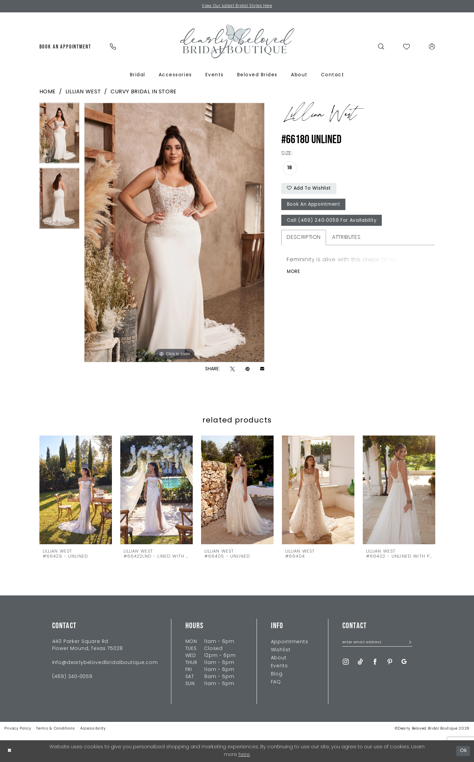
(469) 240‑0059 (72, 676)
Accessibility (93, 729)
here (244, 754)
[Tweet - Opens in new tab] (232, 369)
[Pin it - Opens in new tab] (247, 369)
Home (47, 92)
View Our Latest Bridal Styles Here (237, 6)
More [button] (294, 273)
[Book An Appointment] (65, 46)
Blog (277, 674)
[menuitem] (65, 46)
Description (304, 239)
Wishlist (281, 650)
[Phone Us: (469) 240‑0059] (113, 46)
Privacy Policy (17, 729)
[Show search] (380, 46)
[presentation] (75, 489)
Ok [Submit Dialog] (463, 750)
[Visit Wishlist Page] (406, 46)
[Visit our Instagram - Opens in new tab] (345, 662)
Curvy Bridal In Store (144, 92)
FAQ (276, 682)
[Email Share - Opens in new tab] (262, 369)
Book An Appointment (314, 205)
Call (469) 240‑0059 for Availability (332, 221)
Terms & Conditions (55, 729)
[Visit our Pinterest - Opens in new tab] (389, 662)
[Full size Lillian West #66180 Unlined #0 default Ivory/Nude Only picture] (174, 232)
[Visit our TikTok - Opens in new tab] (360, 662)
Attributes (346, 239)
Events (279, 666)
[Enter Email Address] (377, 643)
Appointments (289, 642)
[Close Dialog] (9, 751)
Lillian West (83, 92)
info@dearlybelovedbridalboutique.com (105, 662)
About (279, 658)
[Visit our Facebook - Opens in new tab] (375, 662)
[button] (431, 46)
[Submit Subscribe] (408, 643)
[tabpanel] (59, 136)
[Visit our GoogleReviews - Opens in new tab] (404, 662)
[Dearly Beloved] (237, 41)
